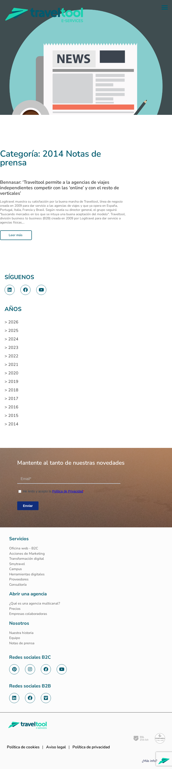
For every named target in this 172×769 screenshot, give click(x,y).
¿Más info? (149, 761)
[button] (164, 7)
